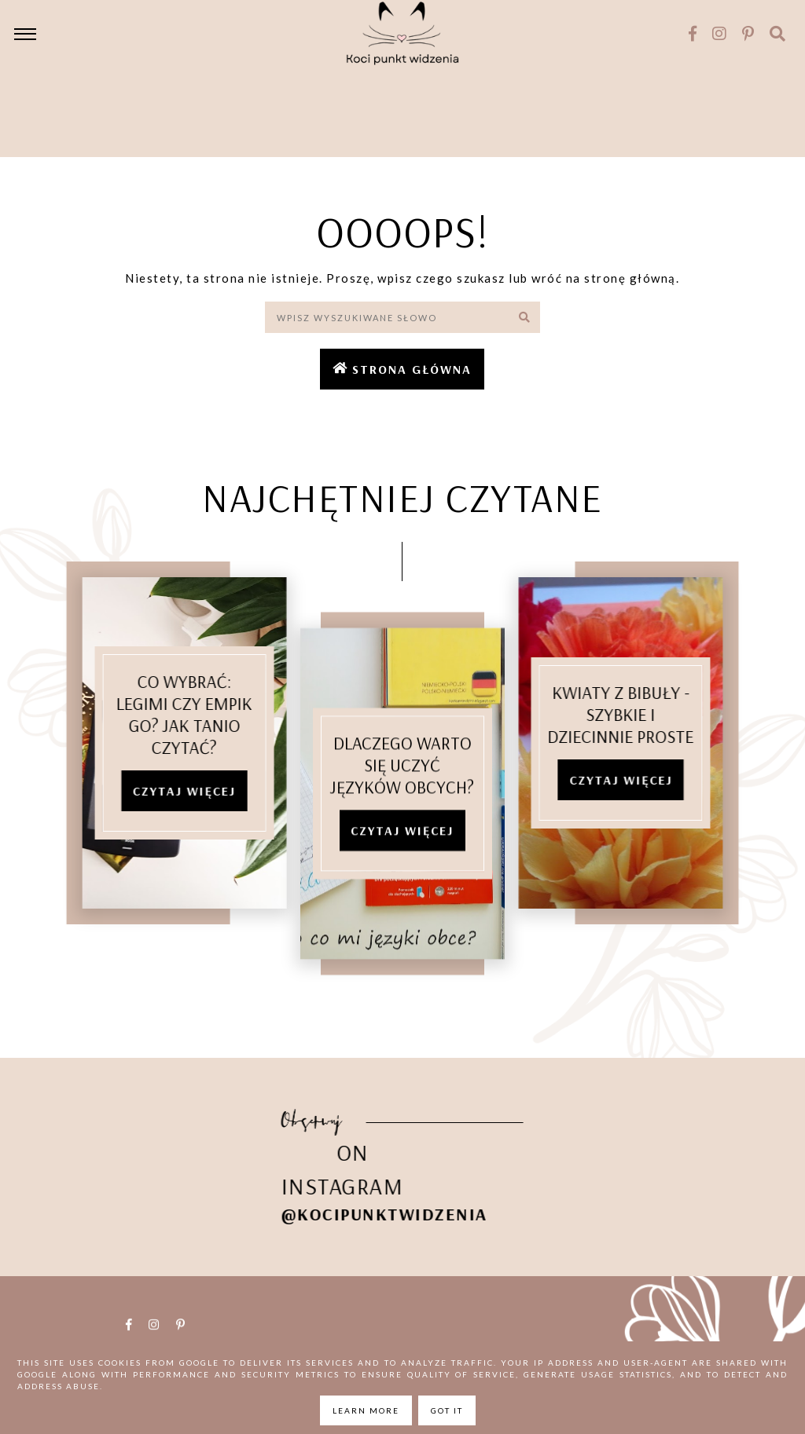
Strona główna (412, 369)
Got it (447, 1410)
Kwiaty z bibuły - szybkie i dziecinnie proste (635, 714)
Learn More (366, 1410)
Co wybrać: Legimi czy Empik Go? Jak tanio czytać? (170, 714)
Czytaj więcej (170, 790)
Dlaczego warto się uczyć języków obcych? (402, 779)
